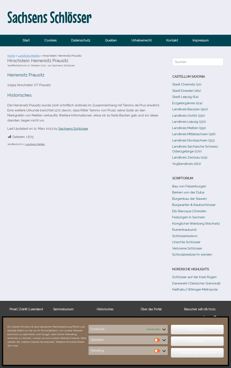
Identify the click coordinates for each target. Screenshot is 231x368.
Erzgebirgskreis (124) (187, 103)
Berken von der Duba (188, 192)
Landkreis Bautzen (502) (190, 109)
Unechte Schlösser (186, 242)
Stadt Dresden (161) (186, 91)
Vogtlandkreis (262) (186, 164)
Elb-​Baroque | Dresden (189, 211)
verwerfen (197, 341)
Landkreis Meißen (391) (189, 128)
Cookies (50, 40)
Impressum (201, 40)
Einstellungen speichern (197, 353)
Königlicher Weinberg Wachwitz (196, 223)
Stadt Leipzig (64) (185, 97)
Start (26, 40)
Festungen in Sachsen (188, 217)
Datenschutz (80, 40)
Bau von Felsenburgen (189, 186)
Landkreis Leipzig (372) (189, 122)
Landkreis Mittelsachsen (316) (194, 134)
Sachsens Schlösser (63, 65)
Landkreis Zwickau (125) (189, 157)
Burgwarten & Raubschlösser (194, 205)
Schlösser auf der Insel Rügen (194, 277)
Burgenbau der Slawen (189, 199)
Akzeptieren (197, 330)
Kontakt (172, 40)
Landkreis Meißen (29, 55)
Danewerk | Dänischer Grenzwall (196, 283)
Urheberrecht (142, 40)
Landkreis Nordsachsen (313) (193, 140)
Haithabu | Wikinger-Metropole (195, 289)
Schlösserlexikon (184, 236)
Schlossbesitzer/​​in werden (192, 254)
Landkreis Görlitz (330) (188, 115)
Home (11, 55)
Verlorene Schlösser (187, 248)
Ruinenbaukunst (184, 230)
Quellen (111, 40)
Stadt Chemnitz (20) (186, 84)
